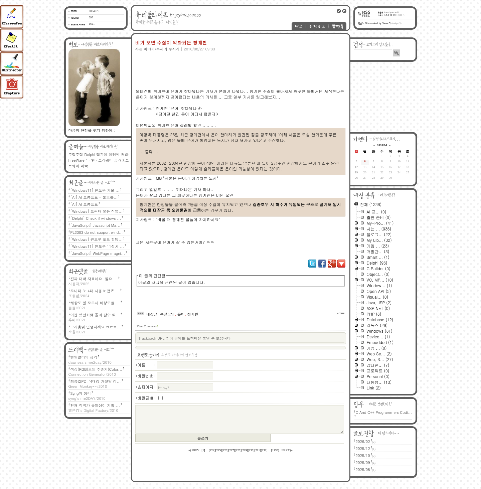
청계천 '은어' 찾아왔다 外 (179, 108)
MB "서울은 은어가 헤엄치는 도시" (187, 178)
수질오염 (167, 314)
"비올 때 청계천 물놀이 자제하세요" (188, 219)
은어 (181, 314)
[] (203, 450)
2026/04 (382, 145)
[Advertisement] (239, 66)
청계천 (192, 314)
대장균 (151, 314)
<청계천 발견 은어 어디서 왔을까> (187, 114)
